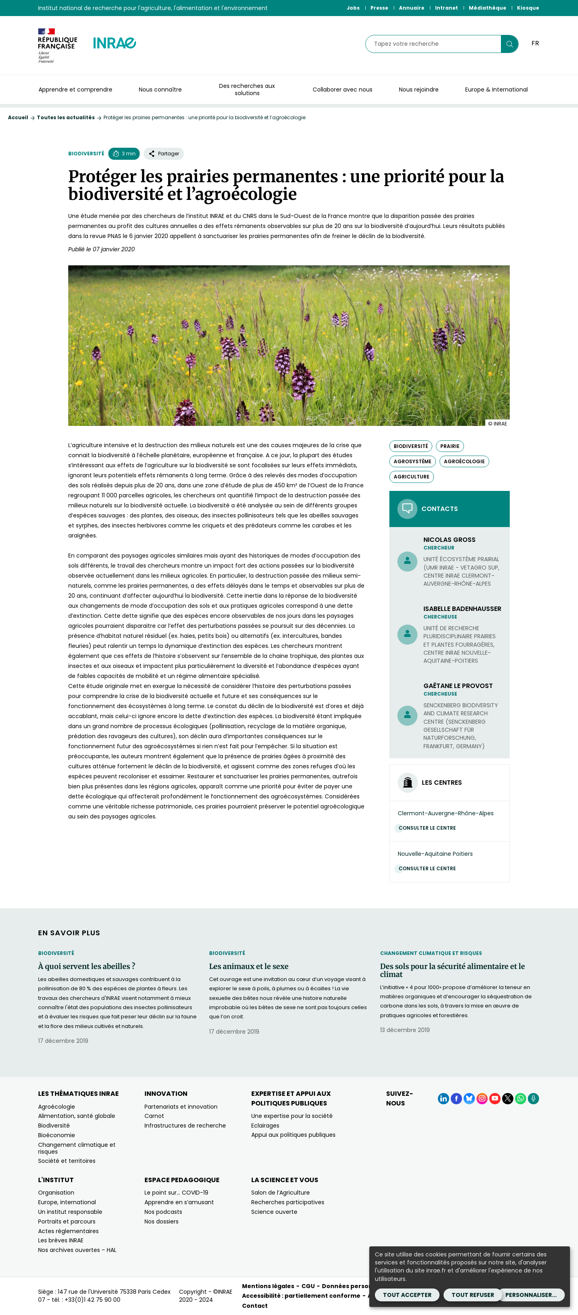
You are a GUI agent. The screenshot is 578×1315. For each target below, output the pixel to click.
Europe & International (496, 89)
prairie (450, 446)
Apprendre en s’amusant (179, 1202)
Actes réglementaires (68, 1231)
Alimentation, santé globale (76, 1116)
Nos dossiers (161, 1221)
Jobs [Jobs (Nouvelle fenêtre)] (353, 7)
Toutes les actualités (66, 117)
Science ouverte (274, 1212)
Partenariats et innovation (181, 1107)
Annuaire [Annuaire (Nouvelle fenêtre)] (411, 7)
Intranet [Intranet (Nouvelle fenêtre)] (446, 7)
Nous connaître (160, 89)
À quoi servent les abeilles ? (86, 967)
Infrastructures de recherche (185, 1126)
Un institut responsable (70, 1212)
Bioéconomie (56, 1135)
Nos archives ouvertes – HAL (77, 1250)
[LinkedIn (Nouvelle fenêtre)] (443, 1098)
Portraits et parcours (67, 1221)
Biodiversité (86, 153)
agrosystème (412, 461)
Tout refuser (473, 1295)
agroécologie (464, 461)
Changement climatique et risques (431, 953)
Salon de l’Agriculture (280, 1193)
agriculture (411, 476)
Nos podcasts (163, 1212)
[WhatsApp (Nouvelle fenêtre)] (520, 1098)
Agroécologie (56, 1107)
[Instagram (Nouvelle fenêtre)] (482, 1098)
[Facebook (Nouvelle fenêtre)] (456, 1098)
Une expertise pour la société (292, 1116)
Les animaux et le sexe (249, 967)
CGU (308, 1286)
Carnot (154, 1116)
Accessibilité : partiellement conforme (301, 1296)
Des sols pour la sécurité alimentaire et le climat (452, 971)
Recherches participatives (287, 1202)
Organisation (56, 1193)
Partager (164, 153)
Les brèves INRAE (60, 1240)
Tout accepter (407, 1295)
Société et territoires (67, 1161)
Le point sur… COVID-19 (176, 1193)
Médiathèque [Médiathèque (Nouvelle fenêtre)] (487, 7)
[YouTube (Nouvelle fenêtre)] (495, 1098)
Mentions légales (268, 1286)
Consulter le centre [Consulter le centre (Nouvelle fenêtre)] (429, 827)
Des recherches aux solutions (247, 89)
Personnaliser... (531, 1295)
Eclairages (265, 1126)
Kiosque (528, 7)
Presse (379, 7)
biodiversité (411, 446)
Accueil (18, 117)
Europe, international (67, 1202)
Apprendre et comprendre (75, 89)
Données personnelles (356, 1286)
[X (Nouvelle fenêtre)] (507, 1098)
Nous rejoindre (419, 89)
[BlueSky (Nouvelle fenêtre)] (469, 1098)
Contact (255, 1306)
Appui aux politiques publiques (293, 1135)
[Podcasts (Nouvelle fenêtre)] (533, 1098)
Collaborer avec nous (342, 89)
